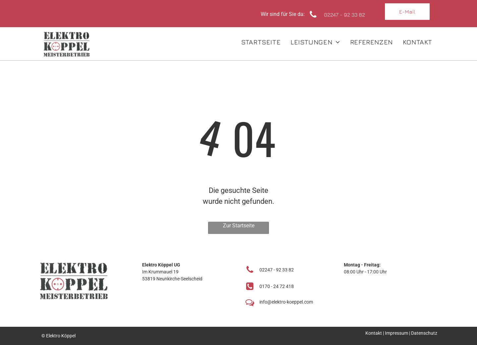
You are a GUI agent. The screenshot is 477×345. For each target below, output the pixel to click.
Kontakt (373, 333)
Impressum (396, 333)
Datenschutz (424, 333)
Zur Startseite (238, 225)
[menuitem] (261, 42)
